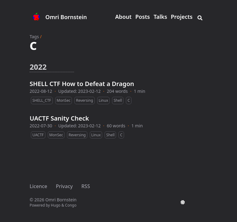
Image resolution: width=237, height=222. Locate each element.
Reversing (84, 100)
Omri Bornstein (66, 17)
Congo (71, 205)
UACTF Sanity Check (59, 118)
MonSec (64, 100)
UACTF (38, 135)
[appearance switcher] (182, 202)
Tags (34, 36)
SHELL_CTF (41, 100)
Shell (118, 100)
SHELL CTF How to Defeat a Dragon (82, 84)
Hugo (55, 205)
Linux (103, 100)
